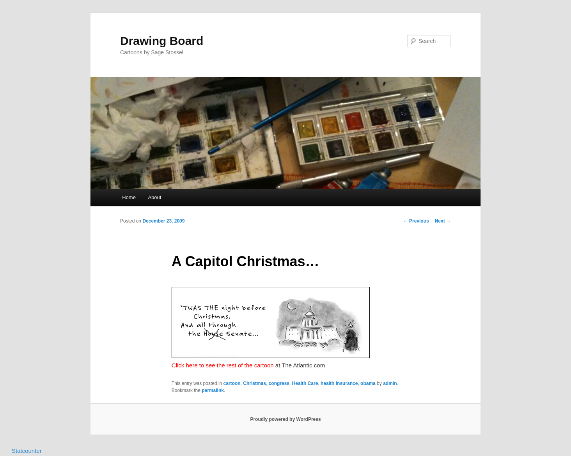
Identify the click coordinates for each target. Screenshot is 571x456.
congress (279, 383)
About (154, 197)
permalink (213, 390)
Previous (416, 221)
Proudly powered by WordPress (285, 419)
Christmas (254, 383)
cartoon (232, 383)
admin (390, 383)
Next (443, 221)
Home (129, 197)
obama (368, 383)
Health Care (305, 383)
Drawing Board (161, 40)
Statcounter (27, 450)
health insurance (339, 383)
